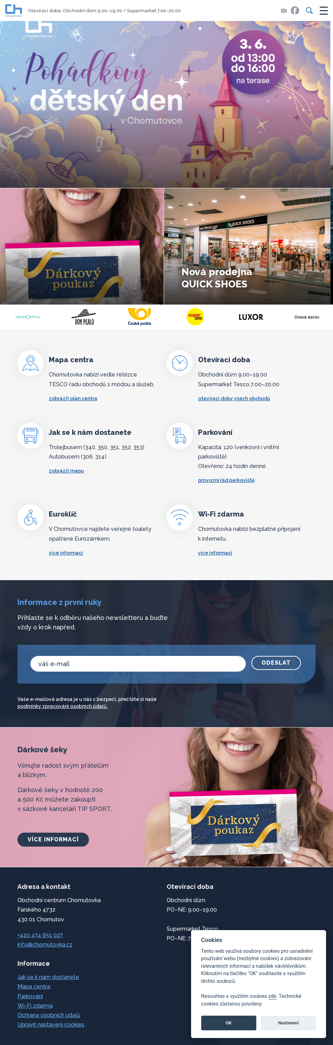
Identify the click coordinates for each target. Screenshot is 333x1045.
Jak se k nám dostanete (48, 977)
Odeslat (276, 662)
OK (229, 1022)
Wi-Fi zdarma (35, 1005)
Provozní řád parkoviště (226, 480)
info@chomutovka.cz (45, 944)
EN (284, 10)
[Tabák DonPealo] (139, 317)
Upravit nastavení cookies (50, 1024)
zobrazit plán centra (73, 398)
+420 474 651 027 (40, 935)
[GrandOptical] (84, 317)
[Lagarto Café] (28, 317)
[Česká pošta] (195, 317)
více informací (66, 553)
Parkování (30, 996)
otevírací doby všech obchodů (234, 398)
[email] (138, 664)
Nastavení (288, 1022)
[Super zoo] (251, 317)
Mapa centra (33, 986)
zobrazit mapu (66, 471)
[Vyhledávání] (308, 10)
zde (272, 996)
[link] (295, 10)
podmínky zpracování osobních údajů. (62, 706)
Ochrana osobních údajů (48, 1015)
